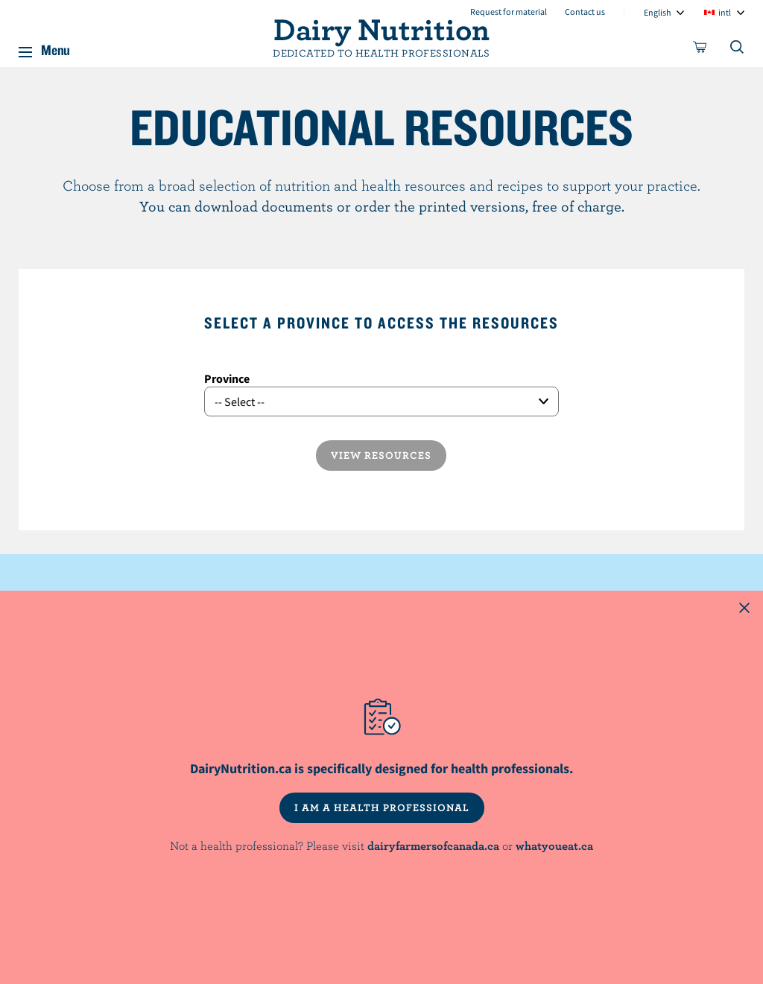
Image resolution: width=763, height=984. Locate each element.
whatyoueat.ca (554, 845)
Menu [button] (55, 47)
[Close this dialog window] (744, 609)
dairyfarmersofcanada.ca (433, 845)
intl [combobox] (724, 12)
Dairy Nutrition (381, 28)
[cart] (700, 50)
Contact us (585, 11)
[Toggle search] (738, 50)
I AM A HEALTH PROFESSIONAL (381, 807)
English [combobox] (657, 12)
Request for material (508, 11)
